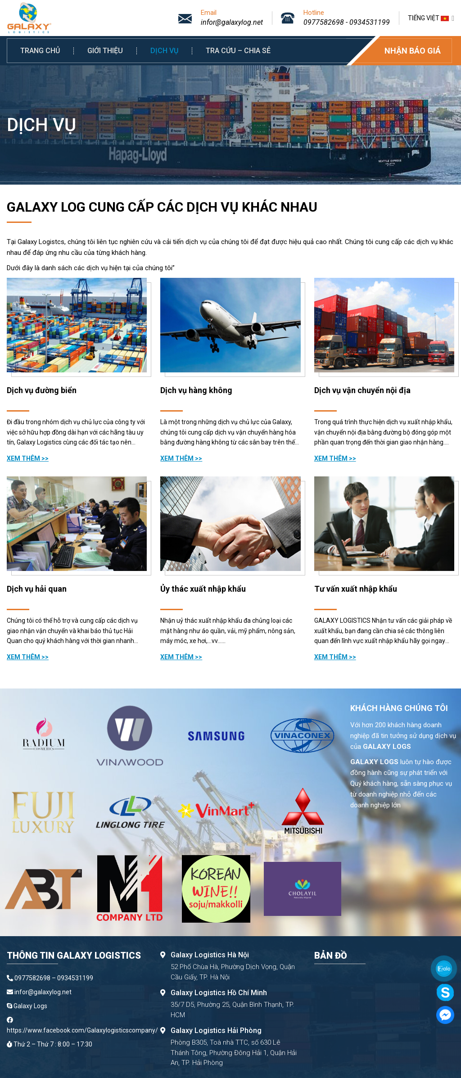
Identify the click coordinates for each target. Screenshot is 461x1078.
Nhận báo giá (412, 50)
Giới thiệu (105, 50)
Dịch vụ (164, 50)
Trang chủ (40, 50)
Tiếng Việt (431, 18)
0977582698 (323, 22)
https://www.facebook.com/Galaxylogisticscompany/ (82, 1030)
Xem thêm (24, 458)
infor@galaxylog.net (232, 22)
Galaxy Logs (30, 1006)
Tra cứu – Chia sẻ (238, 50)
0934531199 (369, 22)
